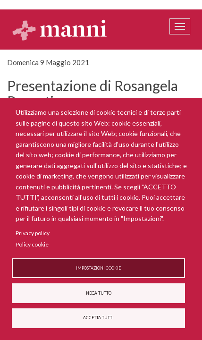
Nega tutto (98, 293)
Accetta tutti (98, 317)
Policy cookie (32, 244)
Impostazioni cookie (98, 268)
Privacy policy (33, 233)
